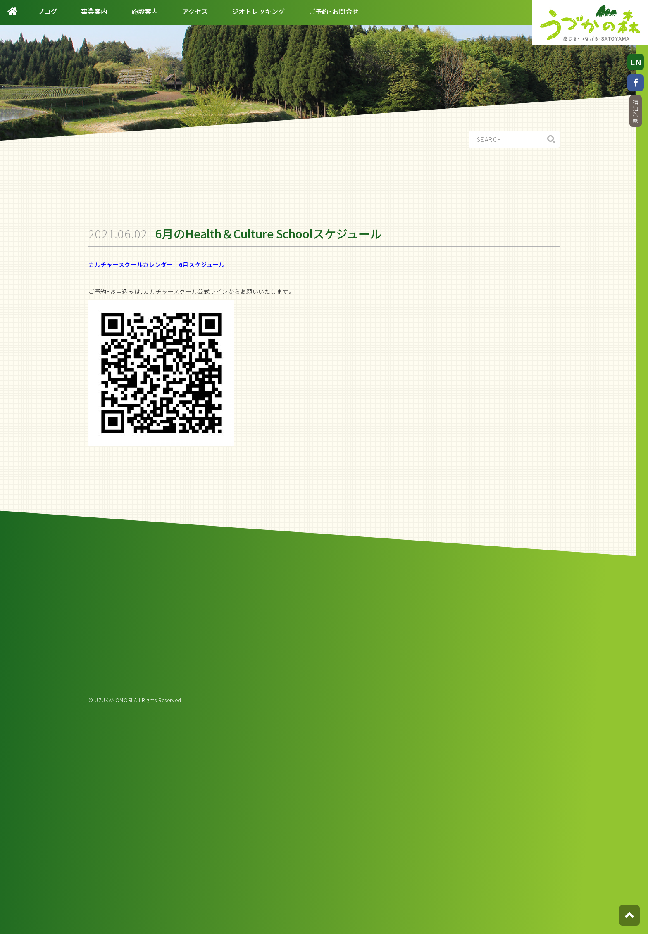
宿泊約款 (635, 111)
